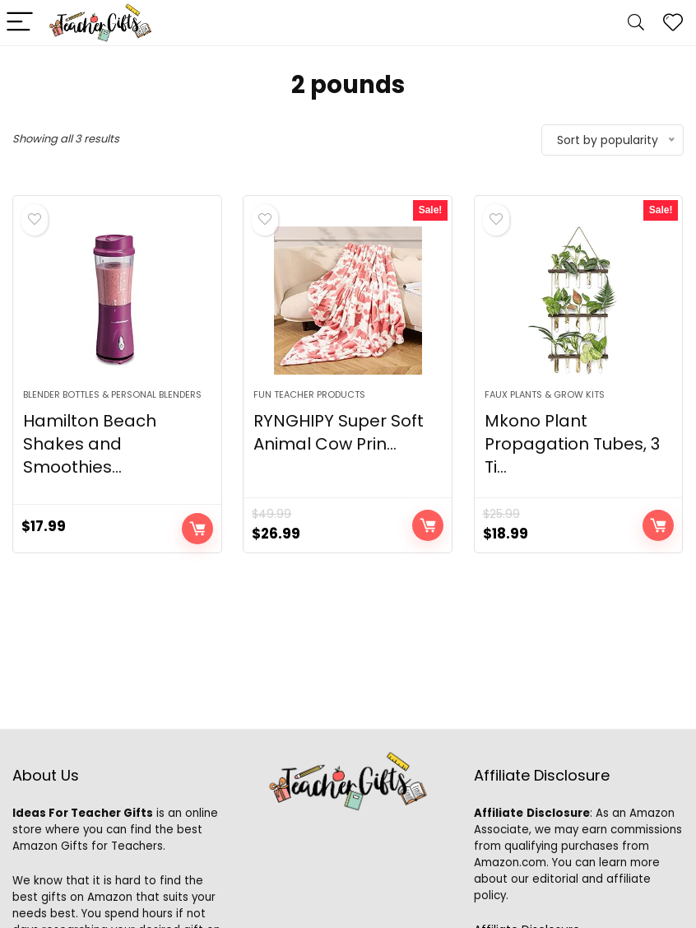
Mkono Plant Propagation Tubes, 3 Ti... (572, 443)
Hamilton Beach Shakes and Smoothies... (89, 443)
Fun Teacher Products (309, 394)
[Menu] (19, 22)
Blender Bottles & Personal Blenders (112, 394)
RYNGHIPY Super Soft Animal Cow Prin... (338, 432)
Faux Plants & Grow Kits (545, 394)
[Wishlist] (673, 22)
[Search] (636, 22)
